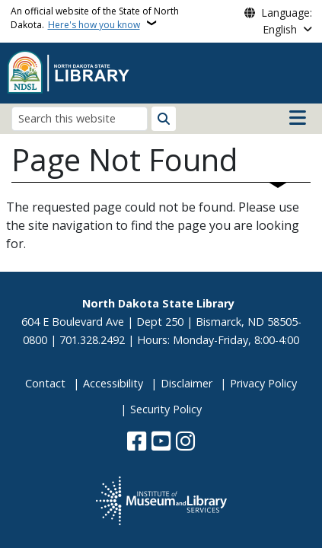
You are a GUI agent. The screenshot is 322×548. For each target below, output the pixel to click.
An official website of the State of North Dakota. (95, 18)
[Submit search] (163, 119)
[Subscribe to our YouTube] (161, 442)
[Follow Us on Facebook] (136, 442)
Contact (45, 383)
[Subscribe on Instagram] (185, 442)
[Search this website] (79, 118)
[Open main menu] (298, 118)
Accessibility (113, 383)
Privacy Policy (263, 383)
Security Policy (166, 409)
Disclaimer (186, 383)
